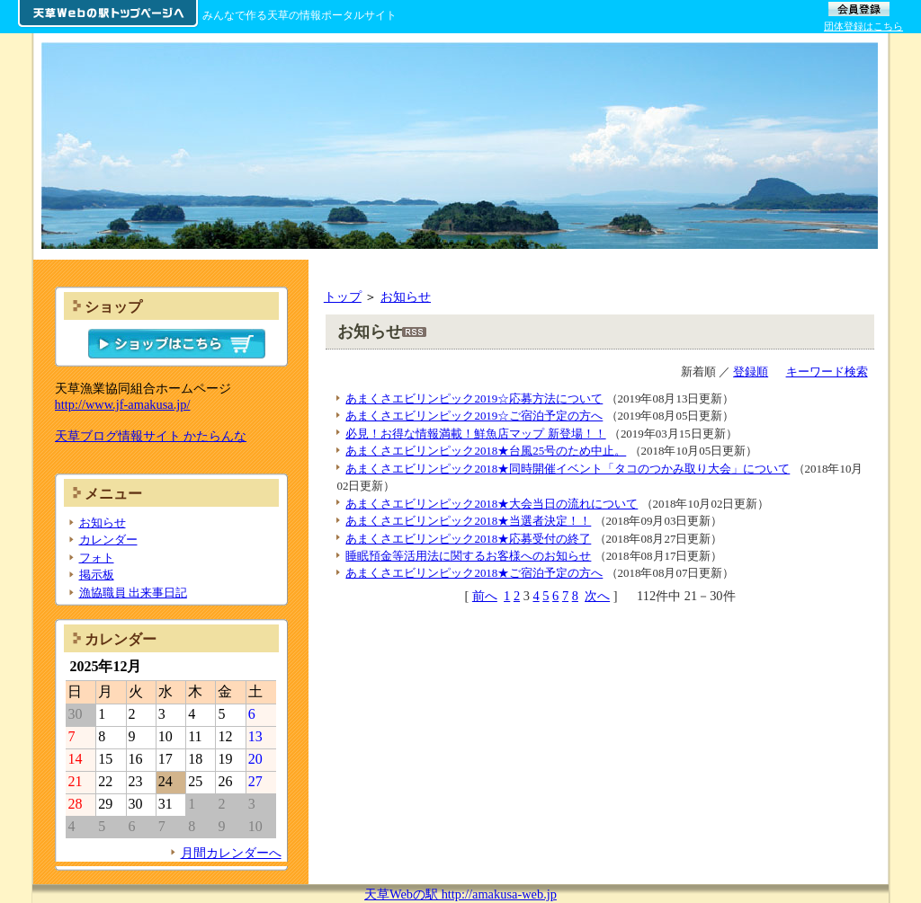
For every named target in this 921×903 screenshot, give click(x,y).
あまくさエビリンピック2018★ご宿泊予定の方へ (474, 573)
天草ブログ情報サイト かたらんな (151, 436)
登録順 (750, 371)
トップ (343, 296)
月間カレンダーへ (231, 852)
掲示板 (96, 574)
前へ (484, 596)
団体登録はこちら (863, 26)
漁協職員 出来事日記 (133, 592)
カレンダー (108, 539)
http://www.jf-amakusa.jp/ (123, 404)
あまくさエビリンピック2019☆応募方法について (474, 398)
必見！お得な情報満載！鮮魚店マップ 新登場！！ (475, 433)
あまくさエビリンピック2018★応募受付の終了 (468, 538)
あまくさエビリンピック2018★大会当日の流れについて (491, 503)
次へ (597, 596)
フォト (96, 557)
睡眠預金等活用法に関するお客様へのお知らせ (468, 555)
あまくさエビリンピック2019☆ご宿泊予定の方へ (474, 415)
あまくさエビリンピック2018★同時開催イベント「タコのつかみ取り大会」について (567, 468)
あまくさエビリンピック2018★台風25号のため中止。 (485, 450)
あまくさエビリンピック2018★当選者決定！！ (468, 520)
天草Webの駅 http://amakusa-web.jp (460, 894)
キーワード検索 (827, 371)
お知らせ (405, 296)
